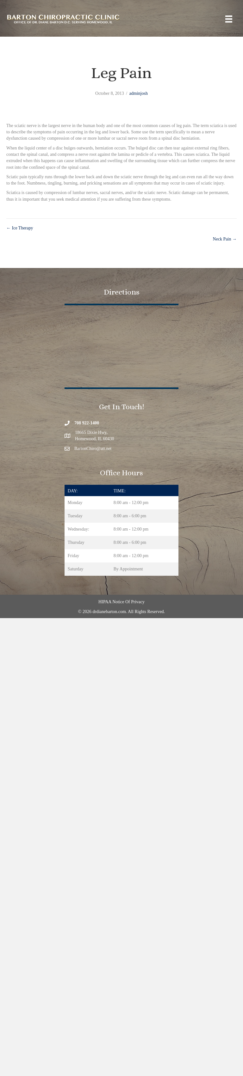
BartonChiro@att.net (92, 448)
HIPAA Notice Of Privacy (121, 601)
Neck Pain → (225, 239)
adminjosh (138, 93)
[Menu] (229, 19)
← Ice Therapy (19, 228)
